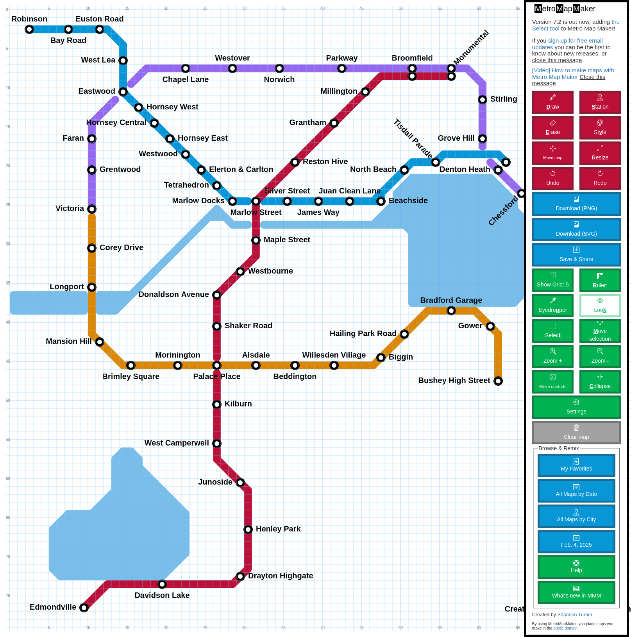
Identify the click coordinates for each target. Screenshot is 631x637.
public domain (565, 628)
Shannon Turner (574, 614)
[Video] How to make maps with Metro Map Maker (573, 73)
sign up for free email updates (567, 43)
